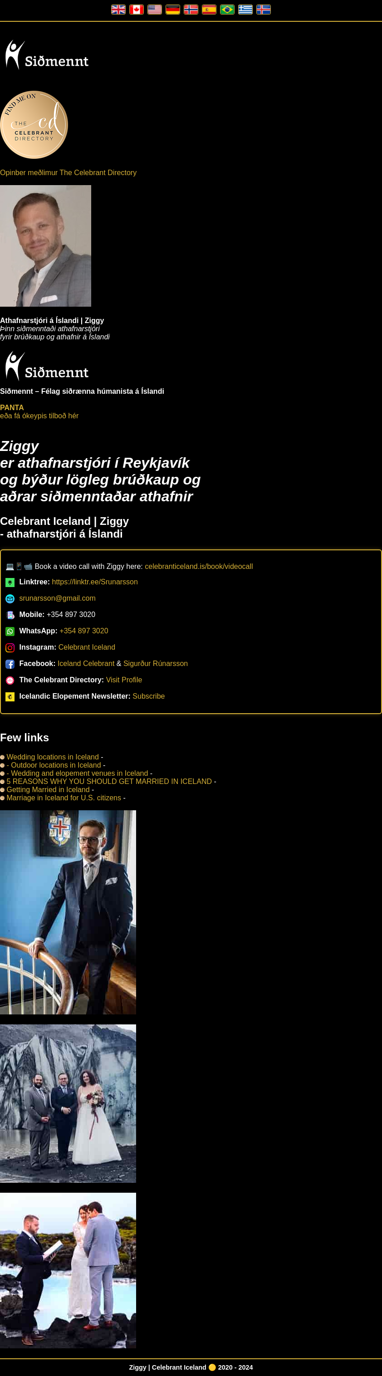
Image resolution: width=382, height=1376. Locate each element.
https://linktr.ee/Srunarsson (94, 582)
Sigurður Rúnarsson (155, 663)
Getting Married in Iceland (45, 789)
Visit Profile (124, 680)
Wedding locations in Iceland (49, 757)
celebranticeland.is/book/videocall (199, 566)
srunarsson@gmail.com (57, 598)
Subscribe (148, 696)
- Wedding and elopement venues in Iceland (74, 773)
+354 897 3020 (83, 631)
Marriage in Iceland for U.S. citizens (61, 798)
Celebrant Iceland (87, 647)
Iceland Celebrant (86, 663)
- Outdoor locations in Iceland (50, 765)
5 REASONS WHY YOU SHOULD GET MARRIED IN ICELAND (106, 781)
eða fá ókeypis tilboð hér (39, 412)
